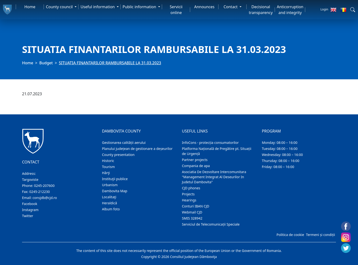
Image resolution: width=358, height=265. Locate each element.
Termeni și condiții (320, 234)
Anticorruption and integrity (290, 9)
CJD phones (191, 188)
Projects (188, 194)
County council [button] (60, 6)
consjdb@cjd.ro (44, 197)
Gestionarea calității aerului (124, 142)
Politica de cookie (290, 234)
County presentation (118, 154)
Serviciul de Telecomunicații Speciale (211, 224)
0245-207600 (44, 185)
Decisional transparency (260, 9)
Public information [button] (140, 6)
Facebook (29, 203)
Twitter (27, 215)
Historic (108, 160)
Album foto (111, 209)
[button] (352, 9)
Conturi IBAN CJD (195, 206)
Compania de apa (196, 165)
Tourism (108, 166)
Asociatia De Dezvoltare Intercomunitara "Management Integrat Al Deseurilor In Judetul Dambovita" (214, 176)
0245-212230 (39, 191)
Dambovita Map (114, 191)
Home (29, 6)
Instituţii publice (115, 179)
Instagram (30, 209)
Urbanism (110, 185)
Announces (204, 6)
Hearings (189, 200)
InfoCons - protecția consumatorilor (210, 142)
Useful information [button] (98, 6)
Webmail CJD (192, 212)
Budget (46, 63)
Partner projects (195, 159)
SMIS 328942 (192, 218)
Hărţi (106, 172)
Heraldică (109, 203)
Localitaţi (109, 197)
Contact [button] (231, 6)
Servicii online (176, 9)
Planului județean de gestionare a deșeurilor (137, 148)
